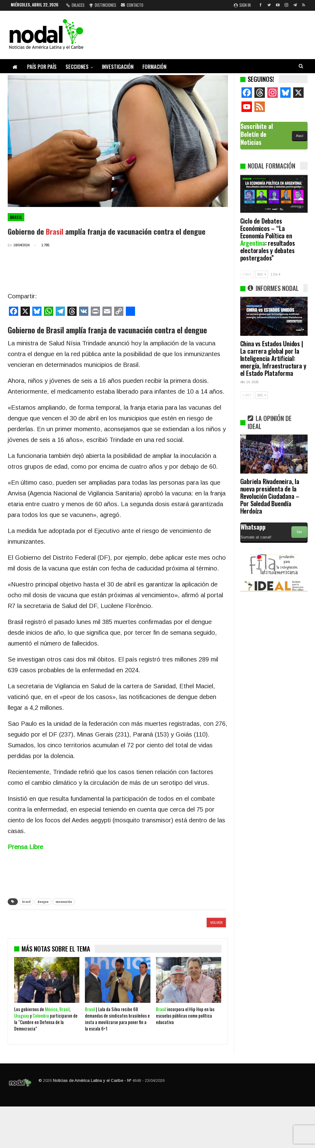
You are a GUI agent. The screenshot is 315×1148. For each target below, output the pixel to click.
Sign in (242, 5)
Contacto (132, 5)
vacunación (64, 901)
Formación (154, 66)
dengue (43, 901)
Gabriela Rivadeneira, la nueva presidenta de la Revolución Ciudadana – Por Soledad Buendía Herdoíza (270, 495)
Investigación (118, 66)
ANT (247, 274)
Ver (299, 532)
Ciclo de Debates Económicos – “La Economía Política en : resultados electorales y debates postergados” (267, 239)
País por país (42, 66)
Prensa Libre (25, 847)
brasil (26, 901)
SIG (261, 274)
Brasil (16, 217)
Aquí (299, 135)
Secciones (77, 66)
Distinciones (102, 5)
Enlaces (75, 5)
